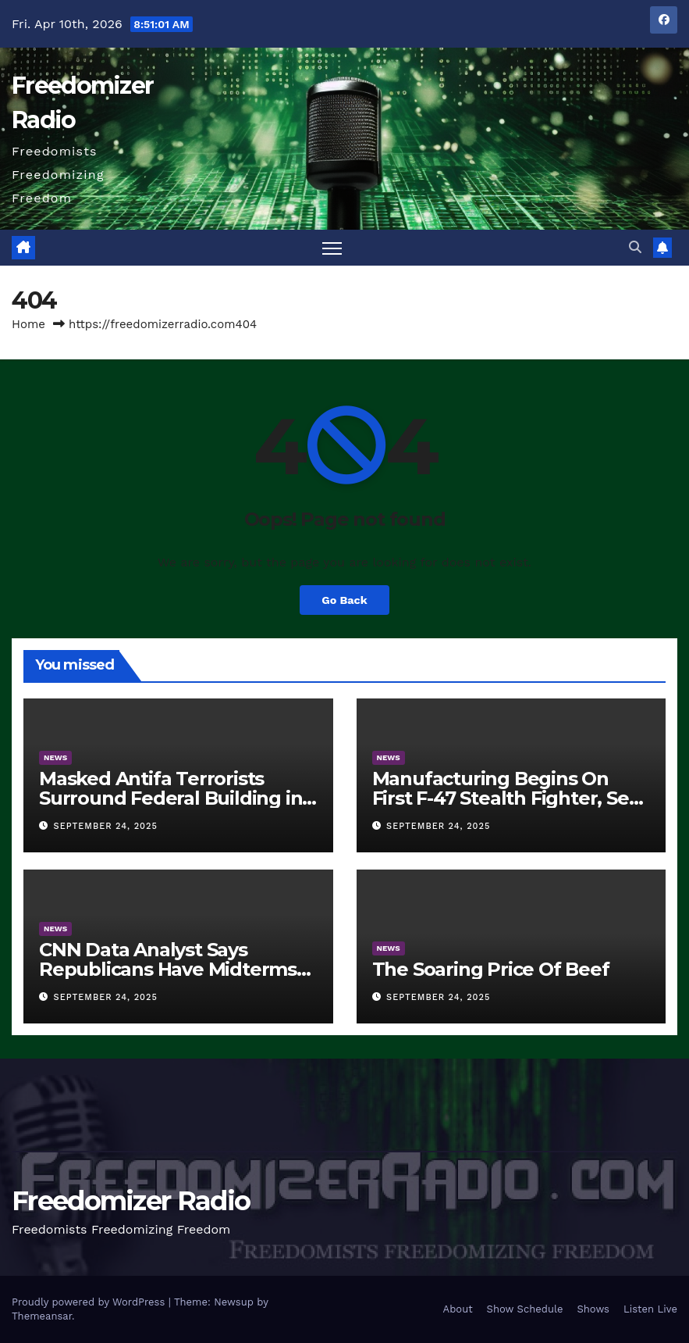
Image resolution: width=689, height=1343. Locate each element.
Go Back (344, 600)
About (458, 1309)
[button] (635, 247)
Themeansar (42, 1316)
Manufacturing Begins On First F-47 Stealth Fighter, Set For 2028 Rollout (504, 798)
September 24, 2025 (106, 826)
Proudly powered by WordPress (90, 1302)
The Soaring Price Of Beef (490, 969)
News (55, 757)
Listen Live (650, 1309)
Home (28, 324)
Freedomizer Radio (131, 1200)
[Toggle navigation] (332, 248)
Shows (593, 1309)
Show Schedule (525, 1309)
